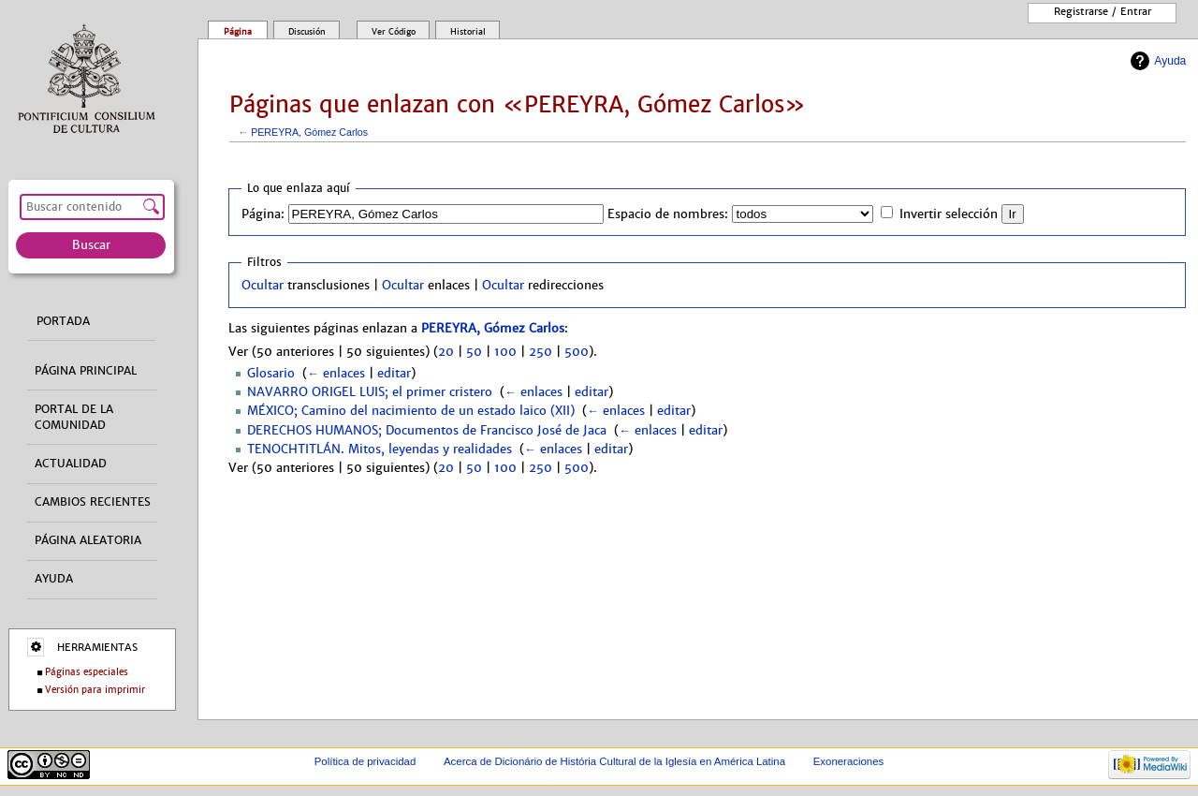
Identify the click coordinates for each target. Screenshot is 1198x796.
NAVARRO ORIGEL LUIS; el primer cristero (369, 392)
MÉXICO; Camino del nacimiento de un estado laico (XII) (411, 411)
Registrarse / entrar (1102, 11)
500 (576, 352)
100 (505, 352)
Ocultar (262, 285)
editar (394, 373)
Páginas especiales (86, 672)
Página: (263, 214)
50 (474, 352)
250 (540, 352)
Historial (468, 31)
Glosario (271, 373)
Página (238, 31)
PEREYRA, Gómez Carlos (309, 132)
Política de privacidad (365, 761)
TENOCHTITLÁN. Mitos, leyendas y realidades (379, 449)
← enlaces (336, 373)
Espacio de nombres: (667, 214)
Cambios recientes (93, 501)
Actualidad (71, 463)
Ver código (394, 31)
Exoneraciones (848, 761)
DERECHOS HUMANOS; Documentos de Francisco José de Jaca (426, 430)
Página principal (86, 370)
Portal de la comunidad (74, 417)
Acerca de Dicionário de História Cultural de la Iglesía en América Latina (614, 761)
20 (446, 352)
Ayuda (1170, 60)
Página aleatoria (88, 540)
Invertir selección (948, 214)
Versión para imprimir (95, 690)
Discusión (307, 31)
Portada (63, 321)
